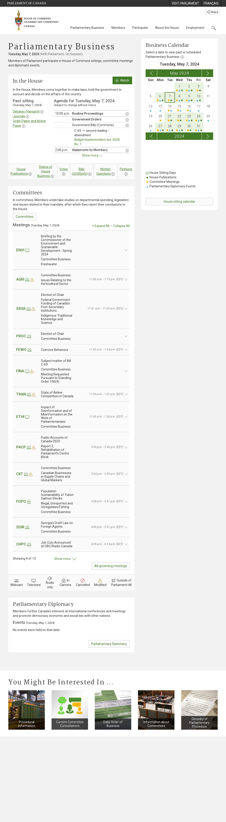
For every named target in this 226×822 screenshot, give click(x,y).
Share (212, 12)
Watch (122, 80)
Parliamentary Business (87, 28)
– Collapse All (120, 226)
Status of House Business (44, 171)
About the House (167, 28)
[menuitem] (185, 3)
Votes (63, 169)
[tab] (71, 630)
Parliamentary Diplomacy (109, 644)
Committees (25, 216)
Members (118, 28)
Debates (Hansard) (26, 111)
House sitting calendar (179, 201)
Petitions (126, 169)
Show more (65, 559)
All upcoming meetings (110, 566)
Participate (140, 28)
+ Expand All (100, 226)
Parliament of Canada (26, 3)
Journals (19, 116)
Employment (195, 28)
